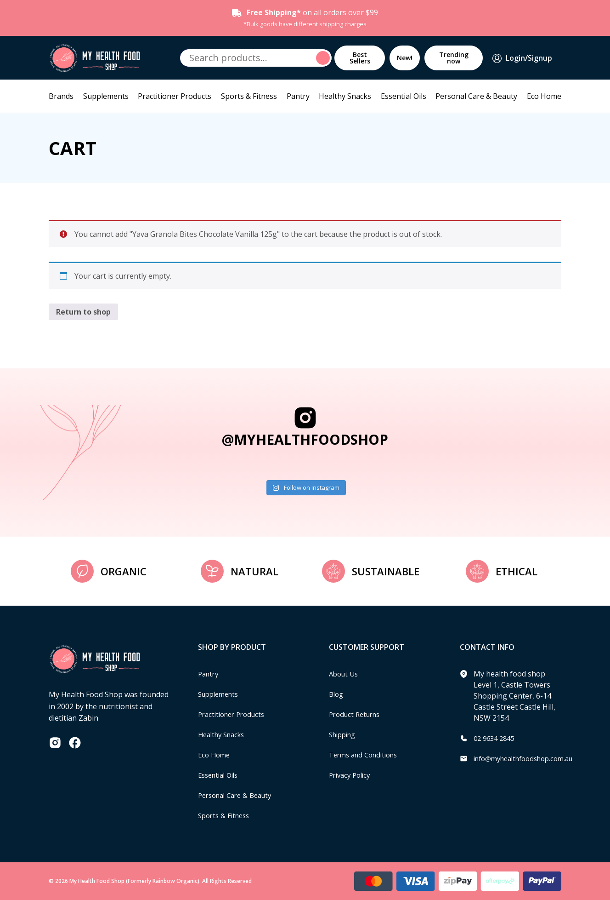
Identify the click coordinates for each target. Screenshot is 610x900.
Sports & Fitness (249, 96)
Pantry (298, 96)
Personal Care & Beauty (476, 96)
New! (404, 57)
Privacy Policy (352, 775)
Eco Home (544, 96)
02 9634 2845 (496, 738)
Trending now (454, 57)
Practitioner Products (174, 96)
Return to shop (83, 312)
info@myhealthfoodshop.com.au (529, 758)
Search (324, 58)
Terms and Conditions (367, 755)
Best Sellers (360, 57)
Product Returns (357, 714)
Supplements (106, 96)
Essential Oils (403, 96)
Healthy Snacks (345, 96)
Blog (337, 694)
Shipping (344, 734)
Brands (61, 96)
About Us (345, 674)
